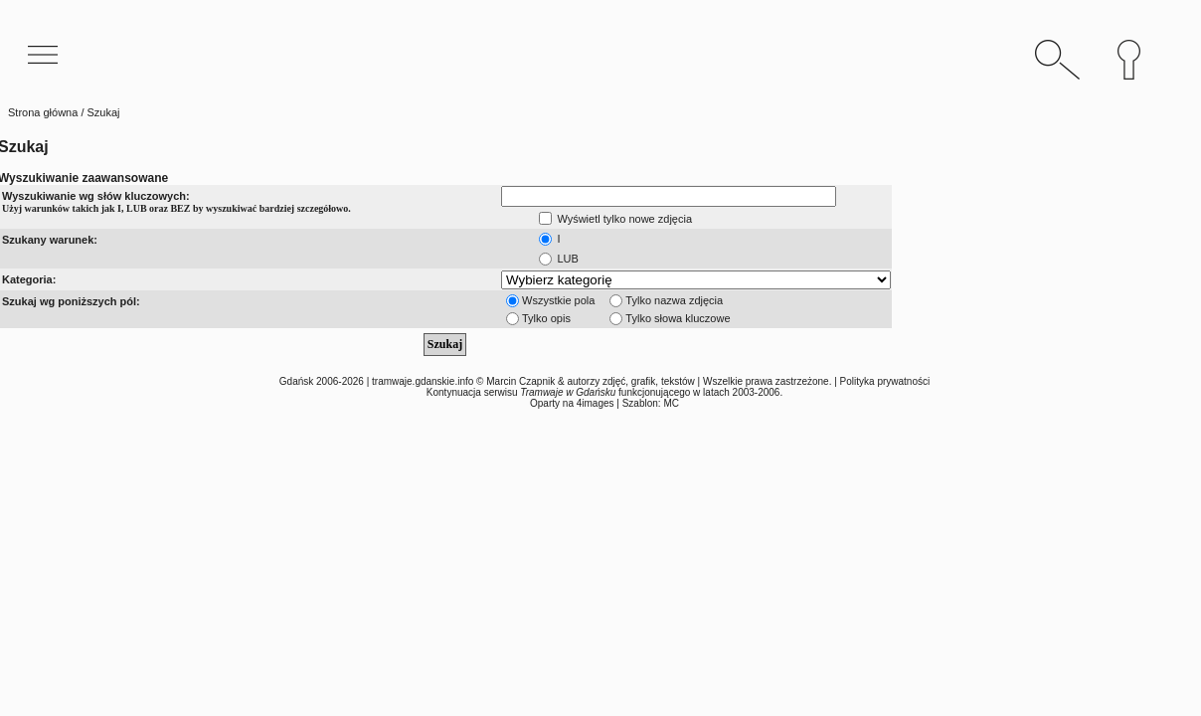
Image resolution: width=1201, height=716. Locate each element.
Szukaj (445, 344)
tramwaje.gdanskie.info (422, 381)
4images (595, 403)
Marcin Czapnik (520, 381)
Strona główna (43, 112)
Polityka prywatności (885, 381)
